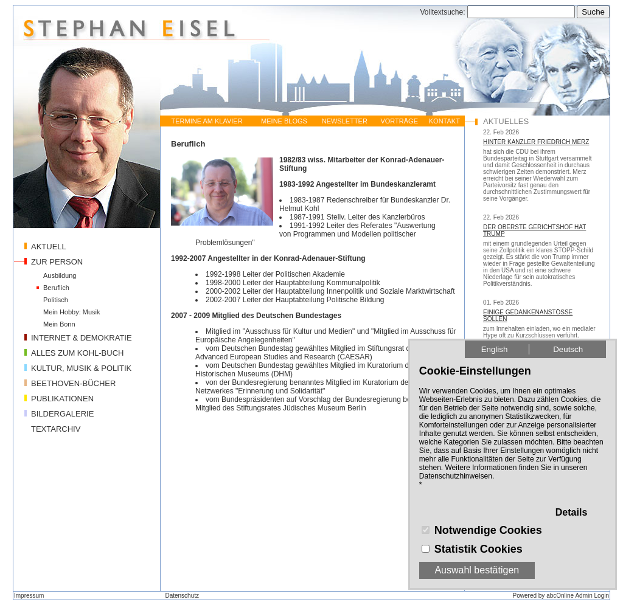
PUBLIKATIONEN (62, 398)
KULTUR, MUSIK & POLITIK (81, 368)
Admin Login (592, 595)
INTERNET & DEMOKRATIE (81, 337)
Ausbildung (59, 275)
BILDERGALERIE (62, 413)
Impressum (29, 595)
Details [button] (571, 512)
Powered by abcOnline (543, 595)
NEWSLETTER (344, 121)
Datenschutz (182, 595)
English (494, 349)
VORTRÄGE (399, 121)
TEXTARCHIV (55, 429)
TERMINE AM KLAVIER (206, 121)
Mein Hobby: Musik (71, 312)
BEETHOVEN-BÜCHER (73, 383)
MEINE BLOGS (284, 121)
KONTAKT (444, 121)
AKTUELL (48, 246)
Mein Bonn (59, 324)
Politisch (55, 299)
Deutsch (568, 349)
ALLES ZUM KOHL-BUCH (77, 353)
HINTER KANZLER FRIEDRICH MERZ (536, 142)
